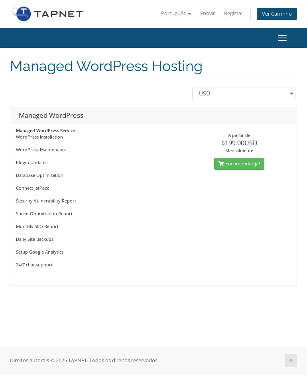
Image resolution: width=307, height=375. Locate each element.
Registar (233, 13)
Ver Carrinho (277, 13)
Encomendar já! (239, 163)
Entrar (207, 13)
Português (176, 13)
